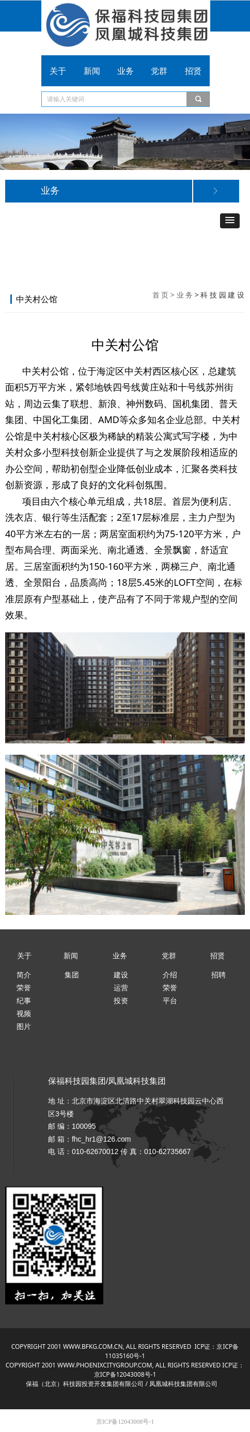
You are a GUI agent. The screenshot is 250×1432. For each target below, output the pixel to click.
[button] (230, 220)
